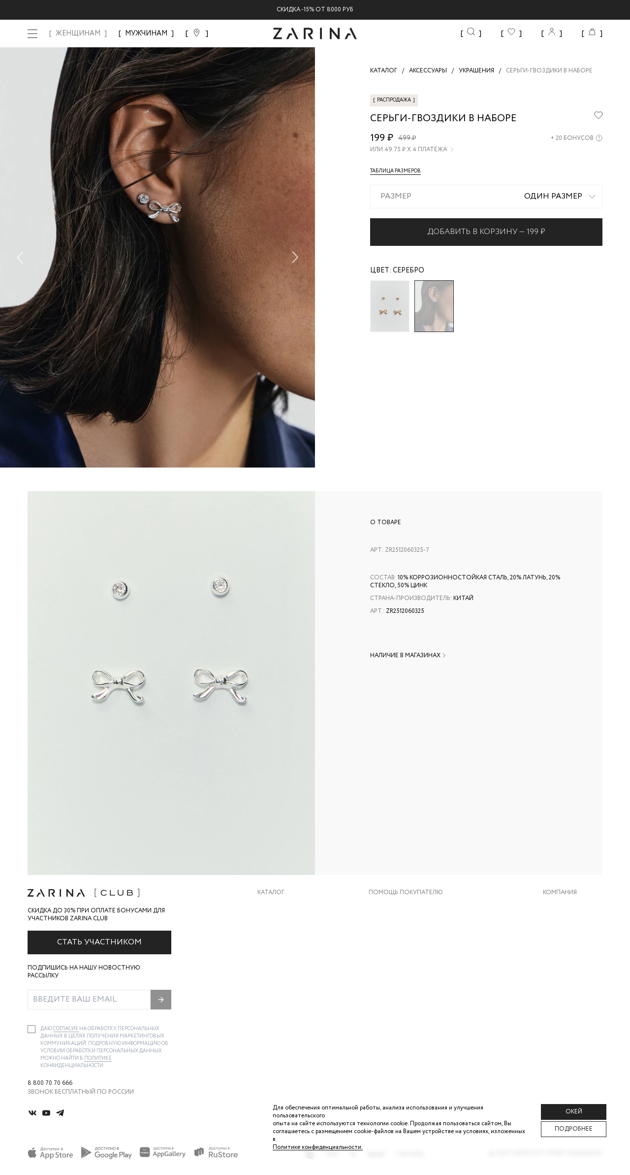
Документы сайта (399, 1006)
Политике (98, 1058)
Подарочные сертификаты (414, 986)
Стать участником (99, 942)
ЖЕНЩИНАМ (78, 33)
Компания (560, 893)
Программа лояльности (409, 967)
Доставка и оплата (401, 908)
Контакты (559, 947)
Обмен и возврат (396, 927)
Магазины (559, 986)
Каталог (270, 893)
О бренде (557, 908)
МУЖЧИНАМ (146, 33)
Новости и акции (572, 967)
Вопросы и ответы (401, 947)
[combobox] (486, 196)
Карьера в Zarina (569, 927)
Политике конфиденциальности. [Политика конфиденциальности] (318, 1147)
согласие (66, 1029)
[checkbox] (31, 1029)
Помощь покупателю (406, 893)
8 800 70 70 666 (50, 1083)
